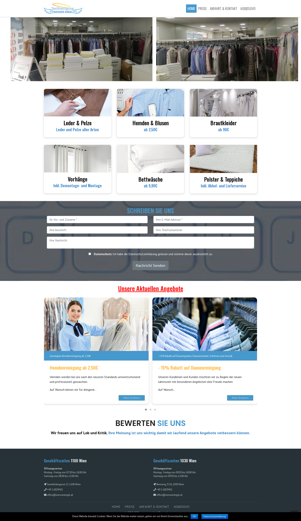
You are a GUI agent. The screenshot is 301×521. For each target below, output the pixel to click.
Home (192, 8)
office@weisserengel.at (60, 495)
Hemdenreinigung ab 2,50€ (74, 368)
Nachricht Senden (150, 265)
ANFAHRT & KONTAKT (223, 8)
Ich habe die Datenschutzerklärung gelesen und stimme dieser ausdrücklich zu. (153, 254)
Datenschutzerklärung (214, 516)
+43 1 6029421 (55, 489)
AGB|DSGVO (248, 8)
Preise (202, 8)
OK (194, 516)
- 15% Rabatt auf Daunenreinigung (189, 368)
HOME (116, 506)
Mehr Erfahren (131, 397)
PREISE (130, 506)
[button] (146, 410)
